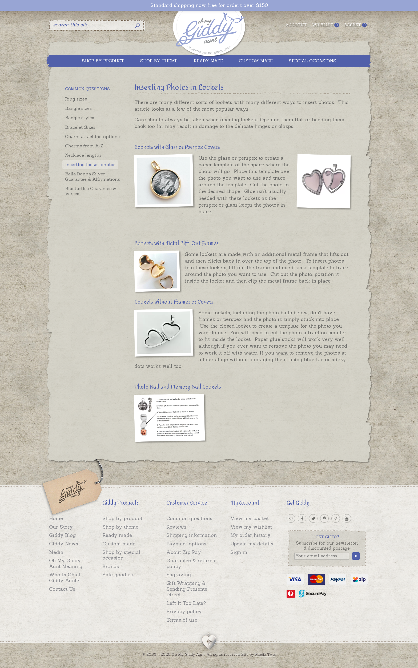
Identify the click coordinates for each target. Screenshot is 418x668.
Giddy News (63, 544)
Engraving (178, 575)
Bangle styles (79, 117)
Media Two (265, 654)
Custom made (118, 544)
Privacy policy (184, 611)
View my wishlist (251, 527)
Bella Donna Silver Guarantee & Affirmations (92, 176)
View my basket (249, 518)
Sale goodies (117, 575)
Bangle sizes (78, 108)
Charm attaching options (92, 136)
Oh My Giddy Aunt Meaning (65, 563)
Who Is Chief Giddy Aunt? (65, 578)
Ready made (117, 535)
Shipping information (191, 535)
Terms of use (181, 620)
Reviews (176, 527)
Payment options (186, 544)
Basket (355, 24)
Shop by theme (120, 527)
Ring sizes (76, 99)
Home (56, 518)
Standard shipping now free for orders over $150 (209, 5)
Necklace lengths (83, 155)
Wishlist (325, 24)
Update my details (251, 544)
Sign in (238, 552)
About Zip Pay (183, 552)
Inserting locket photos (90, 164)
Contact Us (62, 589)
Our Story (61, 527)
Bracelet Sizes (80, 127)
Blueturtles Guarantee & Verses (90, 191)
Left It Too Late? (186, 603)
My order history (250, 535)
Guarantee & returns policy (190, 563)
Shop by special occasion (121, 555)
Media (56, 552)
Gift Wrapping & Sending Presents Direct (186, 589)
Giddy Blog (62, 535)
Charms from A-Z (84, 145)
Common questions (189, 518)
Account (296, 24)
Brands (110, 566)
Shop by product (122, 518)
